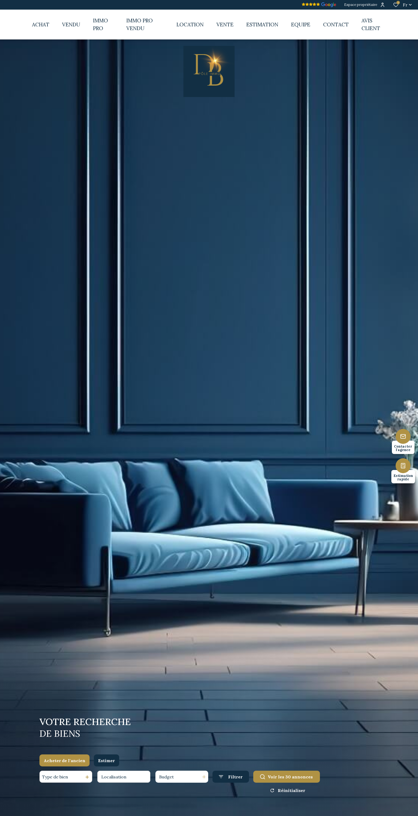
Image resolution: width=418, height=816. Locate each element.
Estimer (106, 761)
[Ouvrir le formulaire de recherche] (230, 778)
